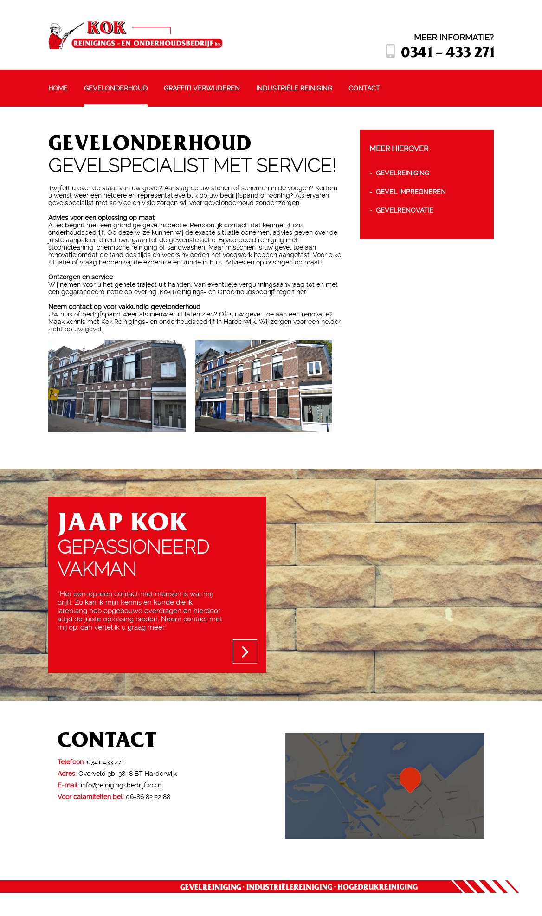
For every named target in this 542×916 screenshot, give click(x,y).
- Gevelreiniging (399, 173)
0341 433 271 (105, 762)
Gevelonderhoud (116, 88)
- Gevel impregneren (407, 191)
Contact (364, 88)
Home (58, 88)
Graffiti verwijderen (202, 88)
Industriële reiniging (294, 88)
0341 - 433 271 (447, 51)
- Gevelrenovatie (401, 210)
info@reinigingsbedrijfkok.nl (122, 785)
